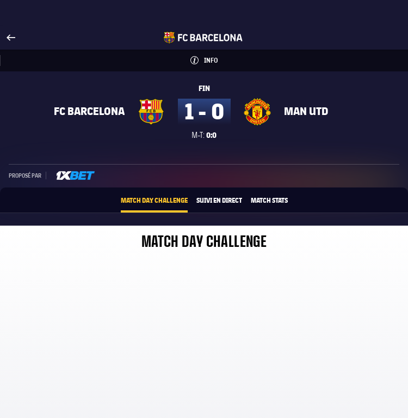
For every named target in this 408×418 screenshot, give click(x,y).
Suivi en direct (219, 200)
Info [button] (221, 57)
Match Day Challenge (154, 200)
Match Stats (269, 200)
